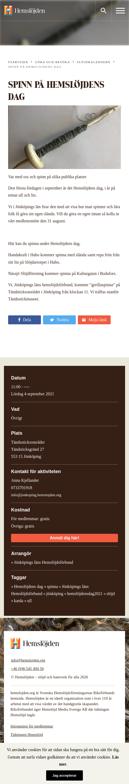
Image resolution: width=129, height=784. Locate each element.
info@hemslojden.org (28, 660)
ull (29, 600)
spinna (52, 586)
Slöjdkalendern (93, 62)
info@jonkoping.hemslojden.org (36, 495)
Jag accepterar (64, 775)
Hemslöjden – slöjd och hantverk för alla (24, 10)
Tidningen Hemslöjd (26, 734)
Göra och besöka (52, 62)
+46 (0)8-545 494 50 (27, 669)
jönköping (54, 593)
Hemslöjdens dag (28, 586)
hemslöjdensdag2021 (85, 593)
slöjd (110, 593)
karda (18, 600)
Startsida (18, 62)
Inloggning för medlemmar (31, 726)
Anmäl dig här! (64, 538)
